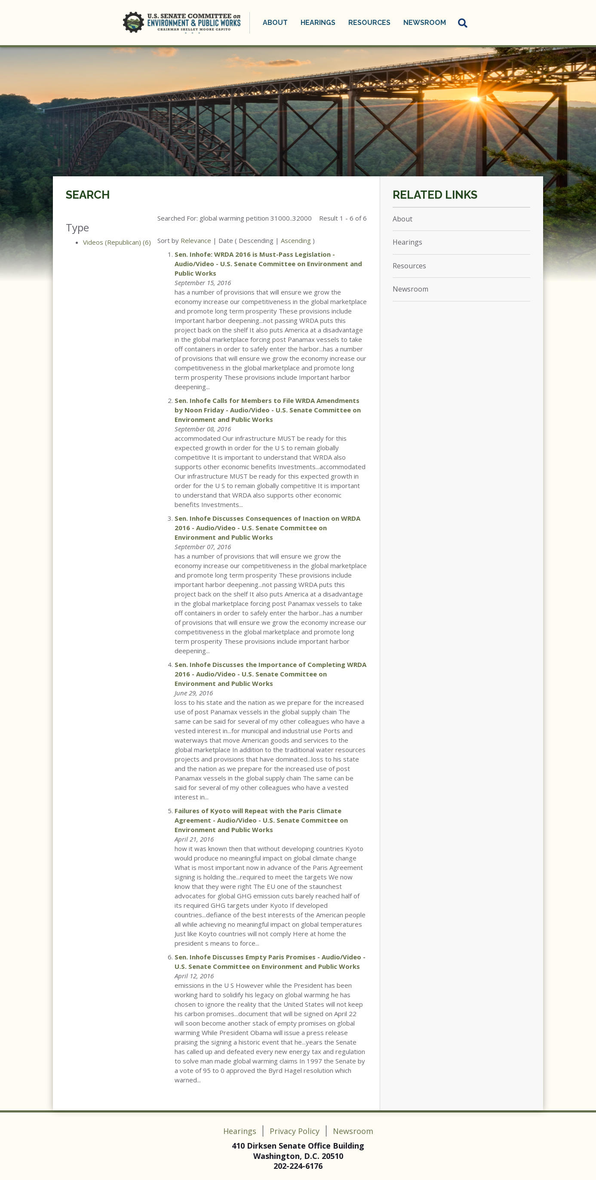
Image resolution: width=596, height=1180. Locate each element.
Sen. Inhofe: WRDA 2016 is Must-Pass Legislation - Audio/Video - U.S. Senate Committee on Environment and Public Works (268, 263)
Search (88, 194)
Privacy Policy (295, 1131)
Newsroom (424, 22)
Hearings (318, 22)
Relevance (196, 240)
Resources (369, 22)
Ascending (296, 240)
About (275, 22)
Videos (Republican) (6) (117, 242)
